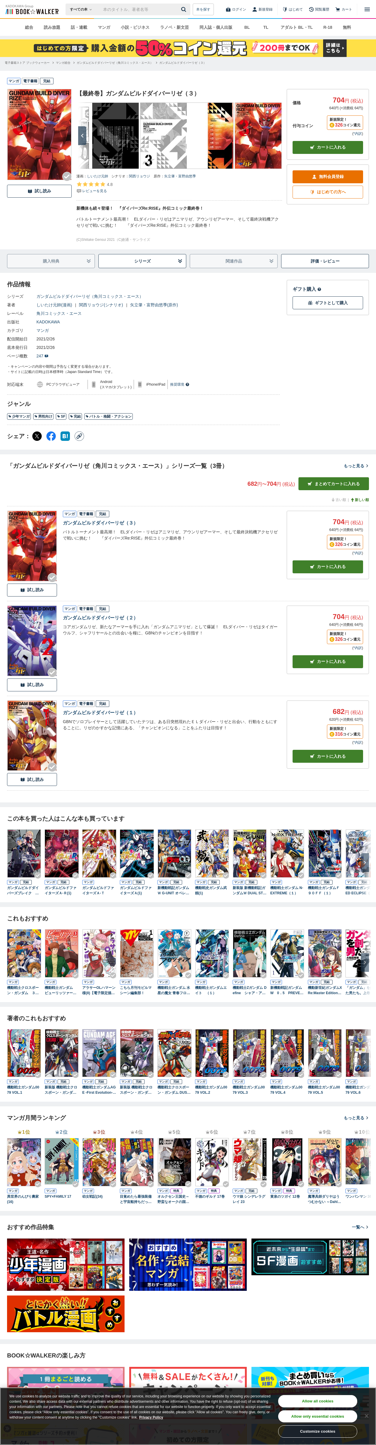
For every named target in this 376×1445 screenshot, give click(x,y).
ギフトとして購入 (328, 302)
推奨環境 (179, 384)
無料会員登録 (328, 176)
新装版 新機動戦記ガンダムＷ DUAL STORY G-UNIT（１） (249, 891)
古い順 (338, 500)
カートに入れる (328, 147)
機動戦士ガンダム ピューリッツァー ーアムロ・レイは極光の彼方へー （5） (61, 991)
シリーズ (158, 261)
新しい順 (359, 500)
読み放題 (52, 27)
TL (265, 27)
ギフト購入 (307, 289)
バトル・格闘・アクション (108, 416)
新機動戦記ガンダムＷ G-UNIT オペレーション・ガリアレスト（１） (173, 891)
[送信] (184, 9)
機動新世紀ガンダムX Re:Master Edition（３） (325, 991)
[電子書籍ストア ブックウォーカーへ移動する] (27, 63)
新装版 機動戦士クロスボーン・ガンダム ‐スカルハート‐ (137, 1090)
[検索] (184, 9)
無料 (347, 27)
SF (61, 416)
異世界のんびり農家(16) (23, 1199)
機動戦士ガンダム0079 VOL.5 (324, 1090)
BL (247, 27)
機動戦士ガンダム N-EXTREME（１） (286, 890)
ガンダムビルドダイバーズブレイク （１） (23, 891)
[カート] (343, 9)
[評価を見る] (94, 187)
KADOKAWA (48, 322)
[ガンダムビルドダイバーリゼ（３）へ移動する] (182, 63)
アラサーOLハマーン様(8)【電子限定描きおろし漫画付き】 (98, 991)
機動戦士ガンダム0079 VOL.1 (23, 1090)
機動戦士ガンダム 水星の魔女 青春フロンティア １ (173, 991)
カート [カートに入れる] (328, 566)
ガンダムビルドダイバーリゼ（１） (100, 712)
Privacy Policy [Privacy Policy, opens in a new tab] (151, 1417)
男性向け (43, 416)
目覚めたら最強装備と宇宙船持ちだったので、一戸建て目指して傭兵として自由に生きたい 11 (136, 1199)
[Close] (366, 1415)
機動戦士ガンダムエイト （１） (211, 990)
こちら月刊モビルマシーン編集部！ (136, 990)
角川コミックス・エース (59, 313)
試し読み (39, 191)
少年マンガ (19, 416)
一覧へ (360, 1227)
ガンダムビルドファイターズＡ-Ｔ (98, 890)
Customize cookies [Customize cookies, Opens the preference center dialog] (317, 1431)
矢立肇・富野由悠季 (180, 176)
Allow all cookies (317, 1401)
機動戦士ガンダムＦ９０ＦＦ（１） (324, 890)
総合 (29, 27)
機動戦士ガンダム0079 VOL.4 (286, 1090)
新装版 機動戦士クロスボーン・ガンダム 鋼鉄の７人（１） (61, 1090)
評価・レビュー (325, 261)
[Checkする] (67, 176)
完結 (75, 416)
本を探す (203, 9)
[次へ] (82, 135)
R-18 (327, 27)
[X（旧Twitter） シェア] (37, 436)
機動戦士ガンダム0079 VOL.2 (211, 1090)
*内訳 (357, 134)
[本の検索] (83, 9)
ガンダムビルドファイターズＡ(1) (136, 890)
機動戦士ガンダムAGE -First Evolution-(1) (99, 1090)
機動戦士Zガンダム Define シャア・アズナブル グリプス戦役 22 (249, 991)
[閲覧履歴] (319, 9)
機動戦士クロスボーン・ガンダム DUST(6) (173, 1090)
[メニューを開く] (367, 9)
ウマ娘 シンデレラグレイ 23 (249, 1199)
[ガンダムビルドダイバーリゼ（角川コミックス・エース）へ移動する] (115, 63)
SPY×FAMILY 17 (58, 1196)
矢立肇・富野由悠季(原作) (154, 305)
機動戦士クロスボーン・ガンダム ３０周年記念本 (23, 991)
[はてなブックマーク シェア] (65, 436)
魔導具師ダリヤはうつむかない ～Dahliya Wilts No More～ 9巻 (324, 1199)
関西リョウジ (139, 176)
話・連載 (79, 27)
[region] (188, 1416)
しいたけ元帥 (97, 176)
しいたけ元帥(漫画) (54, 305)
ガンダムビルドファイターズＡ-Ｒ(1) (60, 890)
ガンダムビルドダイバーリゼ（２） (100, 617)
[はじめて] (292, 9)
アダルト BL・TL (297, 27)
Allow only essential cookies (317, 1416)
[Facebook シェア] (51, 436)
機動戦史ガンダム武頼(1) (211, 890)
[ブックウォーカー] (31, 9)
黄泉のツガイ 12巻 (285, 1196)
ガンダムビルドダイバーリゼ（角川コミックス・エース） (89, 296)
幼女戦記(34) (92, 1196)
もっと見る (356, 465)
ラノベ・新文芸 (174, 27)
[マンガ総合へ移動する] (63, 63)
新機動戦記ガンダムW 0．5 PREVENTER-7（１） (286, 991)
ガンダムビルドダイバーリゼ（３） (100, 522)
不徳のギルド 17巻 (210, 1196)
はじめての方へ (328, 191)
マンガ (104, 27)
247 (42, 356)
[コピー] (79, 436)
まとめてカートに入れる (334, 483)
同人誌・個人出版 (215, 27)
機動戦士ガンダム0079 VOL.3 (249, 1090)
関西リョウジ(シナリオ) (101, 305)
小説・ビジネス (135, 27)
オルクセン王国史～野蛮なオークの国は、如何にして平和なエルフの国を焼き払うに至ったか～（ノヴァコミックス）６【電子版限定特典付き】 (173, 1199)
